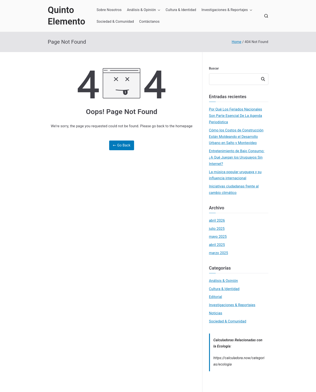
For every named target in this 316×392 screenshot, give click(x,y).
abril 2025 (217, 245)
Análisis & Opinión (143, 10)
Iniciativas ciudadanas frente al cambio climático (234, 189)
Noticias (215, 313)
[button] (158, 10)
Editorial (215, 297)
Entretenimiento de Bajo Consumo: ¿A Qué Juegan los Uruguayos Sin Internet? (236, 157)
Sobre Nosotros (109, 10)
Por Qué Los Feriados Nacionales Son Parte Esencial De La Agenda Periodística (235, 115)
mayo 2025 (218, 236)
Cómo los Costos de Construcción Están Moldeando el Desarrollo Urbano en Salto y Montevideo (236, 136)
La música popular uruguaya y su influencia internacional (235, 175)
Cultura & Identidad (181, 10)
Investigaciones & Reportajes (226, 10)
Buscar (214, 68)
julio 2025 (217, 229)
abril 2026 (217, 220)
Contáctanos (149, 21)
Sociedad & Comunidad (115, 21)
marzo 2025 (218, 253)
